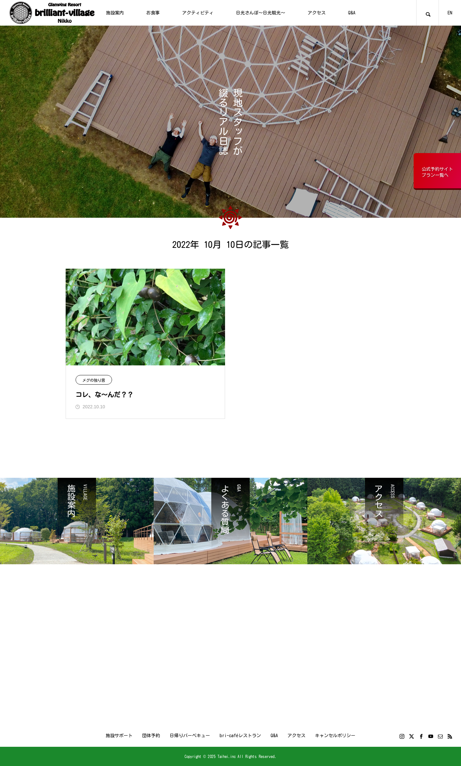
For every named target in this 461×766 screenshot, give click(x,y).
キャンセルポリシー (335, 735)
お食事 (153, 13)
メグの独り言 (93, 380)
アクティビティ (198, 13)
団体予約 (151, 735)
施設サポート (119, 735)
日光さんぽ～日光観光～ (260, 13)
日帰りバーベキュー (190, 735)
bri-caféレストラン (240, 735)
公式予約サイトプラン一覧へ (437, 172)
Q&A (351, 13)
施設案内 (115, 13)
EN (450, 13)
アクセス (317, 13)
